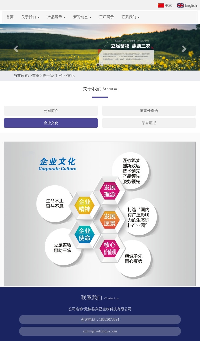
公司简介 (51, 111)
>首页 (34, 76)
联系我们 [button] (131, 17)
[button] (15, 47)
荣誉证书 (149, 123)
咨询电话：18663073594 (100, 319)
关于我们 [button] (30, 17)
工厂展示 (106, 17)
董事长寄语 (149, 111)
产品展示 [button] (56, 17)
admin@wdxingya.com (100, 331)
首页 (10, 17)
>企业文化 (66, 76)
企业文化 (51, 123)
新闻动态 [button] (82, 17)
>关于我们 (48, 76)
